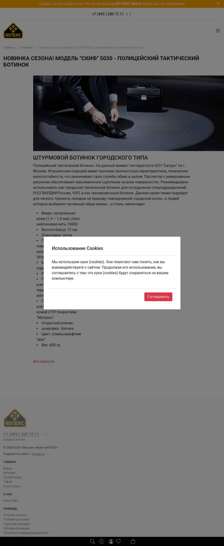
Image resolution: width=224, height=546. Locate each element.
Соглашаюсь (158, 297)
